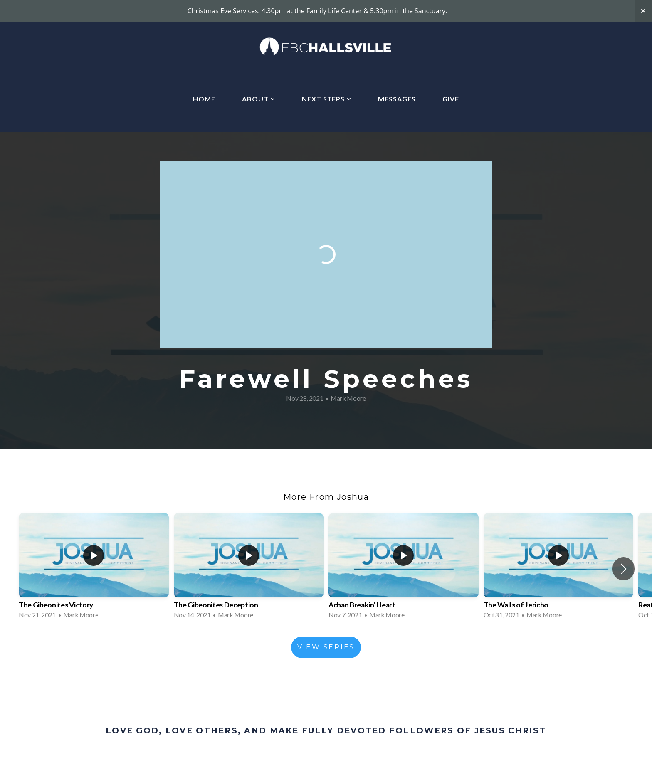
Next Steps (327, 99)
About (258, 99)
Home (204, 99)
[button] (623, 569)
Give (450, 99)
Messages (397, 99)
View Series (326, 647)
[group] (94, 568)
